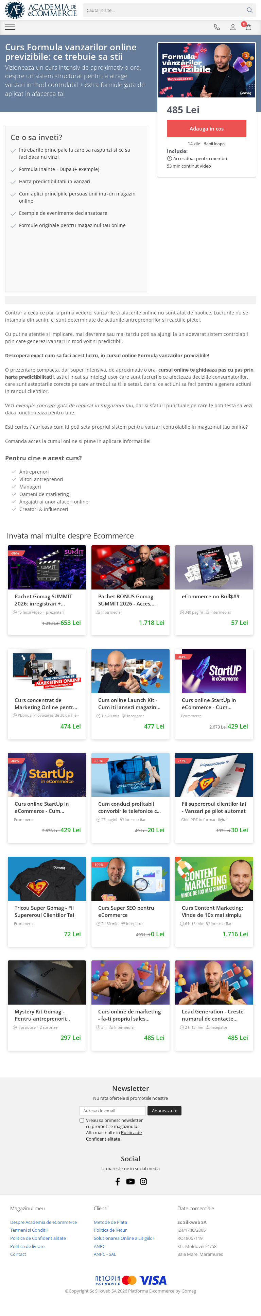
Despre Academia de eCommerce (43, 1225)
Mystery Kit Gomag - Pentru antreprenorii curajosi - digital (40, 1018)
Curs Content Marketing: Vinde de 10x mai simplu (212, 914)
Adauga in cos (207, 131)
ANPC (99, 1249)
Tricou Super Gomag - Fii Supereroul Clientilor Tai (44, 914)
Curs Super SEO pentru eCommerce (126, 914)
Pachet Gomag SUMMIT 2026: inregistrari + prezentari (43, 603)
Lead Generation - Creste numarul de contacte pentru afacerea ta (213, 1018)
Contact (18, 1257)
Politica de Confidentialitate (114, 1139)
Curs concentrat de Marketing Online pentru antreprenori (45, 707)
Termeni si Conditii (29, 1233)
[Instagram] (144, 1185)
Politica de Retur (110, 1233)
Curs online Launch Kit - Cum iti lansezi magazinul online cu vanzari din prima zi (129, 707)
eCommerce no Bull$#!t (211, 599)
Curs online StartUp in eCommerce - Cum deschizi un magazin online (209, 707)
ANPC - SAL (105, 1257)
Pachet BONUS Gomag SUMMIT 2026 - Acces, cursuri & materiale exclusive (125, 603)
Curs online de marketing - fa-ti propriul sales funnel (129, 1018)
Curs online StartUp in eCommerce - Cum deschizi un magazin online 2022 (42, 811)
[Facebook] (118, 1185)
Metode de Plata (110, 1225)
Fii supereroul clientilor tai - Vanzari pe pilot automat (214, 811)
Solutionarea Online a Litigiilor (124, 1241)
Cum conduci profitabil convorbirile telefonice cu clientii (129, 811)
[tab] (130, 303)
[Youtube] (131, 1185)
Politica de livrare (27, 1249)
